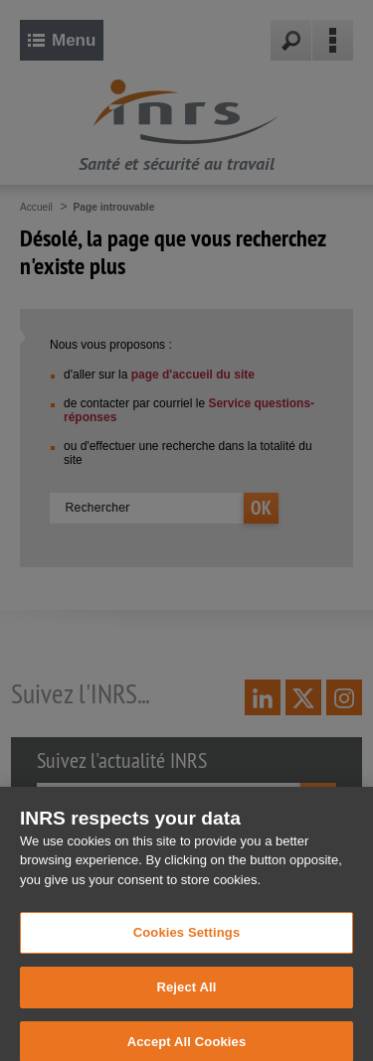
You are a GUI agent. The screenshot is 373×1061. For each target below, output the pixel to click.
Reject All (186, 1001)
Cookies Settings (187, 948)
